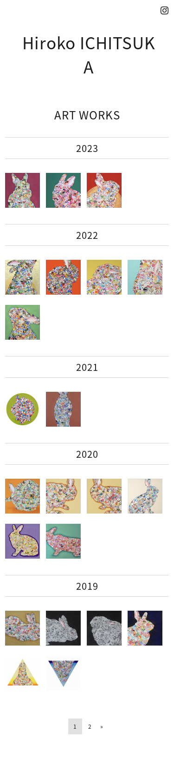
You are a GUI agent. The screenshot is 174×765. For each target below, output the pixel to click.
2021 (87, 367)
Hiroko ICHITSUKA (88, 54)
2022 (87, 235)
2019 (87, 586)
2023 (87, 148)
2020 (87, 454)
